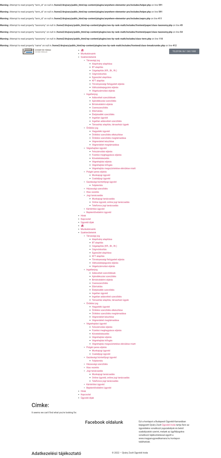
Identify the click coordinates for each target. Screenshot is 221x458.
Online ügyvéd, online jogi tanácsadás (111, 202)
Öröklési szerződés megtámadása (109, 138)
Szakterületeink (88, 57)
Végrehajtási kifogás (102, 165)
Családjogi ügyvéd (101, 178)
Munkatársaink (88, 53)
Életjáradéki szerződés (103, 114)
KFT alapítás (98, 80)
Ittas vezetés (92, 192)
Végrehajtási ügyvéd (96, 148)
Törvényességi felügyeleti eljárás (108, 84)
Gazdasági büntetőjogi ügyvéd (101, 182)
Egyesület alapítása (101, 77)
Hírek (83, 215)
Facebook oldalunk (104, 422)
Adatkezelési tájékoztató (56, 453)
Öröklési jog (92, 128)
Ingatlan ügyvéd (100, 117)
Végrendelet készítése (103, 141)
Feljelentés (97, 185)
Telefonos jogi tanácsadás (105, 205)
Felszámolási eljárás (102, 151)
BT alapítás (97, 67)
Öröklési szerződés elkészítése (107, 134)
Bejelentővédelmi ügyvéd (98, 212)
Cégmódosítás (99, 74)
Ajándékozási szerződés (104, 101)
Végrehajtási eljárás (102, 161)
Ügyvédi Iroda (168, 425)
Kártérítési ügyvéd (95, 209)
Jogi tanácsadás (94, 195)
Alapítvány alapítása (102, 63)
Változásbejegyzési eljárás (105, 87)
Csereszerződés (100, 107)
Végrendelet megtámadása (105, 144)
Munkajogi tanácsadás (103, 198)
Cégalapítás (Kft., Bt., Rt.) (104, 70)
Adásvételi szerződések (104, 97)
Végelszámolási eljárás (103, 90)
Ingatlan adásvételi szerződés (107, 121)
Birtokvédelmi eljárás (102, 104)
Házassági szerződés (97, 188)
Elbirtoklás (97, 111)
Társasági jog (93, 60)
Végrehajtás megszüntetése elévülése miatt (114, 168)
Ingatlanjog (92, 94)
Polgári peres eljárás (96, 171)
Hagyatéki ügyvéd (101, 131)
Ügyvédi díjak (87, 222)
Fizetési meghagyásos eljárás (107, 155)
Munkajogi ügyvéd (101, 175)
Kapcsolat (86, 219)
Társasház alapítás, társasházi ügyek (110, 124)
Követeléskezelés (100, 158)
